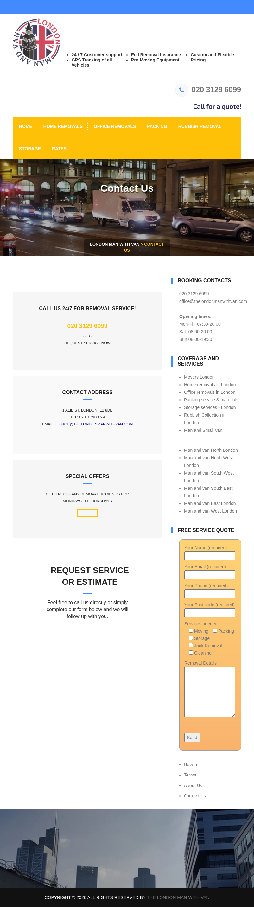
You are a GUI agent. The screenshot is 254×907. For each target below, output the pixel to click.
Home (25, 126)
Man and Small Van (203, 430)
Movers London (199, 377)
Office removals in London (209, 392)
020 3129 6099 (208, 90)
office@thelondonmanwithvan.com (94, 424)
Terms (190, 774)
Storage (29, 148)
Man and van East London (210, 503)
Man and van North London (211, 450)
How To (191, 764)
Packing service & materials (211, 399)
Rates (59, 148)
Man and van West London (210, 511)
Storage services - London (210, 407)
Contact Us (195, 795)
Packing (156, 126)
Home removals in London (210, 384)
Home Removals (62, 126)
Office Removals (114, 126)
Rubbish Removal (199, 126)
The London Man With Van (178, 897)
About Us (193, 785)
